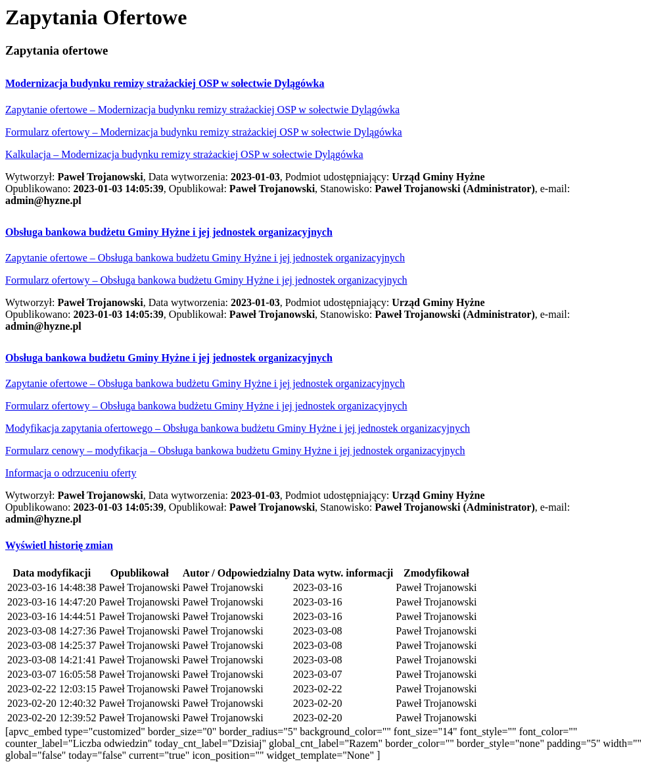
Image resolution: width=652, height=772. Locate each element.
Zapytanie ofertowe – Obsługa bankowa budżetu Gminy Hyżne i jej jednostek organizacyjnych (205, 257)
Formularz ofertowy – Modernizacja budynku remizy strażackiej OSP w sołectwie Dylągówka (203, 132)
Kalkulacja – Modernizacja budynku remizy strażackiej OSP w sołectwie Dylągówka (184, 154)
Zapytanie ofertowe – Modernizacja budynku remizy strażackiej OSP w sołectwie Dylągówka (202, 109)
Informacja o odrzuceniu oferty (70, 472)
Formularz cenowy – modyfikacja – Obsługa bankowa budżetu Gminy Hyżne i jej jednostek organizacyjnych (235, 450)
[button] (164, 83)
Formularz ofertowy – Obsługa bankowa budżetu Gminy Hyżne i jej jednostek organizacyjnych (206, 280)
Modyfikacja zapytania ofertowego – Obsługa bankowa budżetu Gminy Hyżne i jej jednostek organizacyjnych (237, 428)
